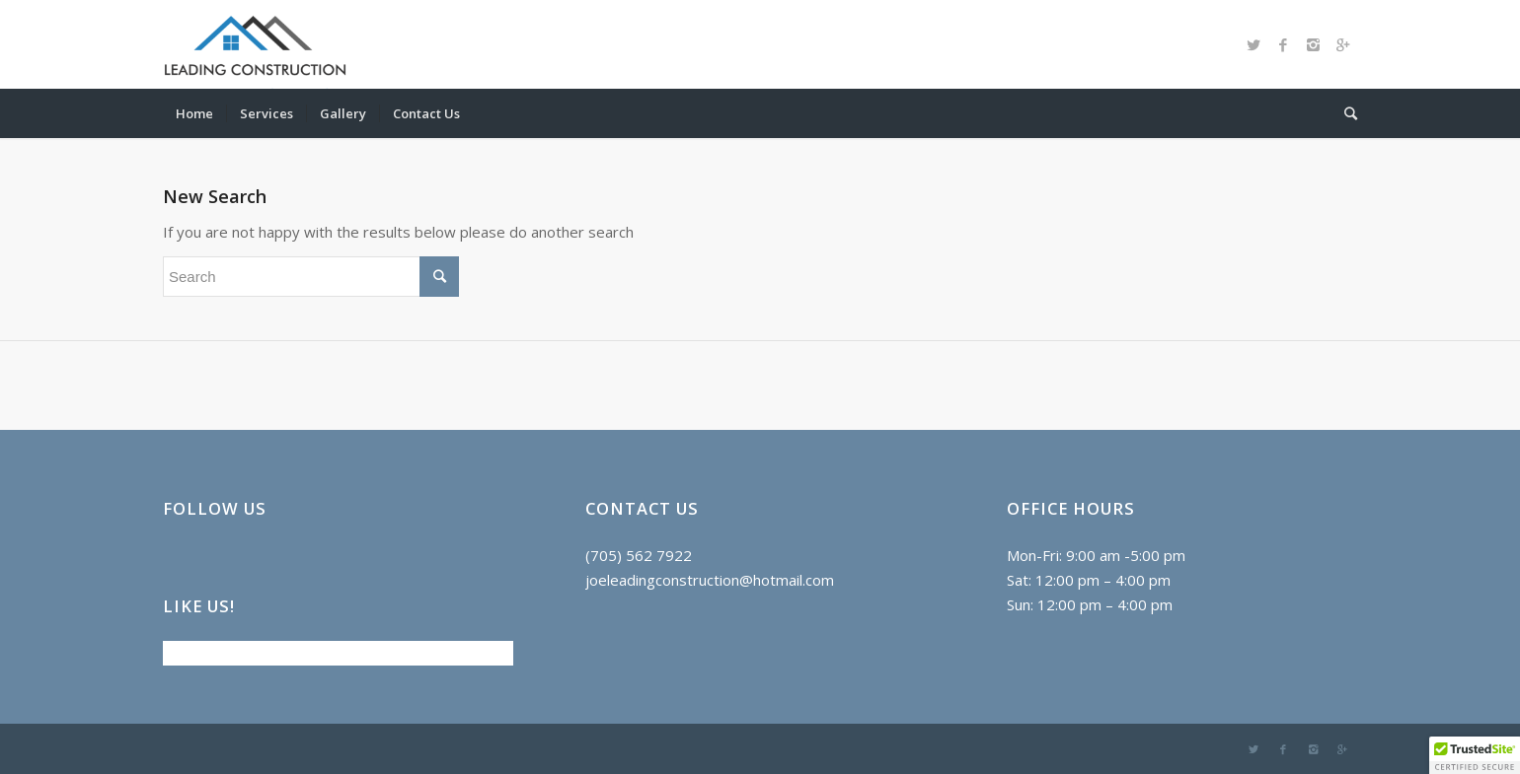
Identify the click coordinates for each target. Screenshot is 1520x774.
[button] (1474, 755)
